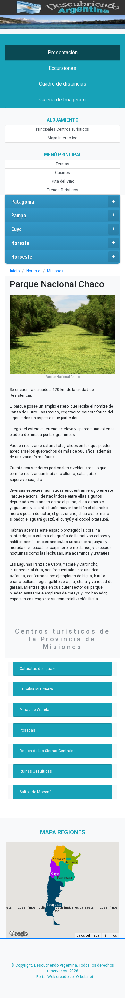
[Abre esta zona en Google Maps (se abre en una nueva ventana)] (18, 914)
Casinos (62, 172)
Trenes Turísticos (62, 190)
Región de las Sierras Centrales (46, 731)
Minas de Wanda (34, 690)
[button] (54, 885)
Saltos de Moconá (35, 772)
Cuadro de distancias (62, 84)
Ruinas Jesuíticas (35, 752)
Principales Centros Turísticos (62, 129)
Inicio (14, 271)
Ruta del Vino (62, 181)
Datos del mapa (88, 916)
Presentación (62, 52)
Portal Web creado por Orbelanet (65, 957)
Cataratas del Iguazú (37, 649)
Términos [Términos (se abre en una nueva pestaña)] (110, 916)
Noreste (65, 243)
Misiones (54, 271)
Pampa (65, 215)
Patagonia (65, 201)
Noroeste (65, 256)
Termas (62, 164)
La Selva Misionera (36, 670)
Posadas (27, 711)
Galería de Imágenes (62, 100)
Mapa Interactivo (62, 138)
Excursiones (62, 68)
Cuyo (65, 229)
